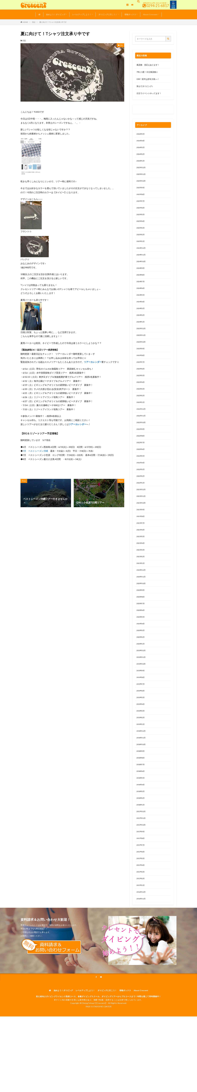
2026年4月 (141, 141)
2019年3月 (141, 746)
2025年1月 (141, 248)
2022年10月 (142, 440)
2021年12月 (142, 511)
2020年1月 (141, 675)
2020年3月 (141, 661)
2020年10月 (142, 611)
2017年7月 (141, 889)
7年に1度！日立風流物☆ (147, 72)
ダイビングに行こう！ (108, 14)
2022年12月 (142, 426)
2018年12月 (142, 768)
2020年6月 (141, 639)
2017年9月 (141, 874)
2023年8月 (141, 369)
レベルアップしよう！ (81, 14)
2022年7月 (141, 462)
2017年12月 (142, 853)
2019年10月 (142, 696)
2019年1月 (141, 760)
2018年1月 (141, 846)
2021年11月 (142, 518)
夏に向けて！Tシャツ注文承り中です (53, 22)
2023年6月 (141, 383)
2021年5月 (141, 561)
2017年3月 (141, 917)
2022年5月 (141, 476)
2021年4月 (141, 568)
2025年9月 (141, 191)
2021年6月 (141, 554)
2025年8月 (141, 198)
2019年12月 (142, 682)
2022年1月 (141, 504)
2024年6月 (141, 298)
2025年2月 (141, 241)
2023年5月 (141, 390)
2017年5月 (141, 903)
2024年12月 (142, 255)
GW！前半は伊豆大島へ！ (148, 79)
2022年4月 (141, 483)
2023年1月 (141, 419)
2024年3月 (141, 319)
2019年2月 (141, 753)
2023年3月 (141, 405)
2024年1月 (141, 333)
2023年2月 (141, 412)
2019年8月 (141, 711)
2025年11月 (142, 177)
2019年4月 (141, 739)
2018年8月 (141, 796)
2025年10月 (142, 184)
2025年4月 (141, 227)
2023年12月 (142, 340)
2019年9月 (141, 704)
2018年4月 (141, 825)
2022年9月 (141, 447)
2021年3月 (141, 575)
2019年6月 (141, 725)
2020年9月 (141, 618)
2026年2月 (141, 155)
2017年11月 (142, 860)
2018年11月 (142, 775)
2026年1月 (141, 163)
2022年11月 (142, 433)
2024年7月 (141, 291)
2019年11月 (142, 689)
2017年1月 (141, 931)
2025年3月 (141, 234)
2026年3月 (141, 148)
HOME (25, 22)
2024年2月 (141, 326)
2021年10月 (142, 526)
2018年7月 (141, 803)
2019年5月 (141, 732)
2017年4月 (141, 910)
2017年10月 (142, 867)
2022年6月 (141, 469)
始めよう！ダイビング (55, 14)
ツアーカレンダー (93, 362)
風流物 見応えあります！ (148, 65)
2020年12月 (142, 597)
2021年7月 (141, 547)
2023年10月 (142, 355)
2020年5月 (141, 647)
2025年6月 (141, 212)
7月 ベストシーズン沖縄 (35, 451)
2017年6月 (141, 896)
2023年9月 (141, 362)
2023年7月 (141, 376)
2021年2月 (141, 583)
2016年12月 (142, 938)
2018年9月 (141, 789)
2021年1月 (141, 590)
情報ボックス (130, 14)
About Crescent (150, 14)
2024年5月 (141, 305)
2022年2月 (141, 497)
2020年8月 (141, 625)
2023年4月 (141, 397)
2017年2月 (141, 924)
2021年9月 (141, 533)
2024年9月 (141, 276)
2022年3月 (141, 490)
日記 (33, 22)
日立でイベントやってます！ (149, 93)
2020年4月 (141, 654)
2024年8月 (141, 284)
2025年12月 (142, 170)
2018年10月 (142, 782)
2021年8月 (141, 540)
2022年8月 (141, 454)
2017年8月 (141, 881)
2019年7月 (141, 718)
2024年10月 (142, 269)
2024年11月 (142, 262)
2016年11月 (142, 946)
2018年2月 (141, 839)
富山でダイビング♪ (145, 86)
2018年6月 (141, 810)
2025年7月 (141, 205)
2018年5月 (141, 817)
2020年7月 (141, 632)
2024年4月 (141, 312)
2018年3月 (141, 832)
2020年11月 (142, 604)
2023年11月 (142, 348)
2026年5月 (141, 134)
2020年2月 (141, 668)
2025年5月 (141, 219)
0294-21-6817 (157, 5)
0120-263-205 (144, 110)
